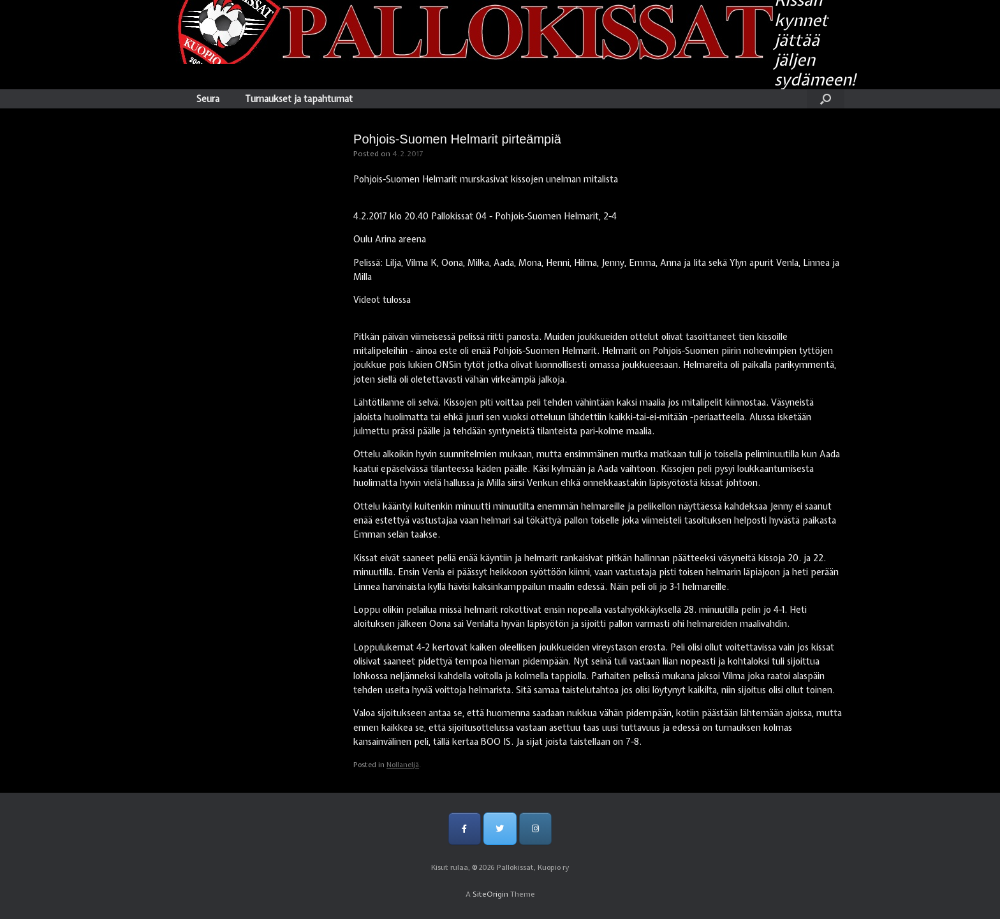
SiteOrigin (490, 894)
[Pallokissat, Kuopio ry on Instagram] (535, 828)
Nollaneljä (402, 764)
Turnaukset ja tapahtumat (299, 99)
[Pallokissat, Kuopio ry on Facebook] (464, 828)
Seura (207, 99)
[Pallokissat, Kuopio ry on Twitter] (499, 828)
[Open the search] (825, 98)
